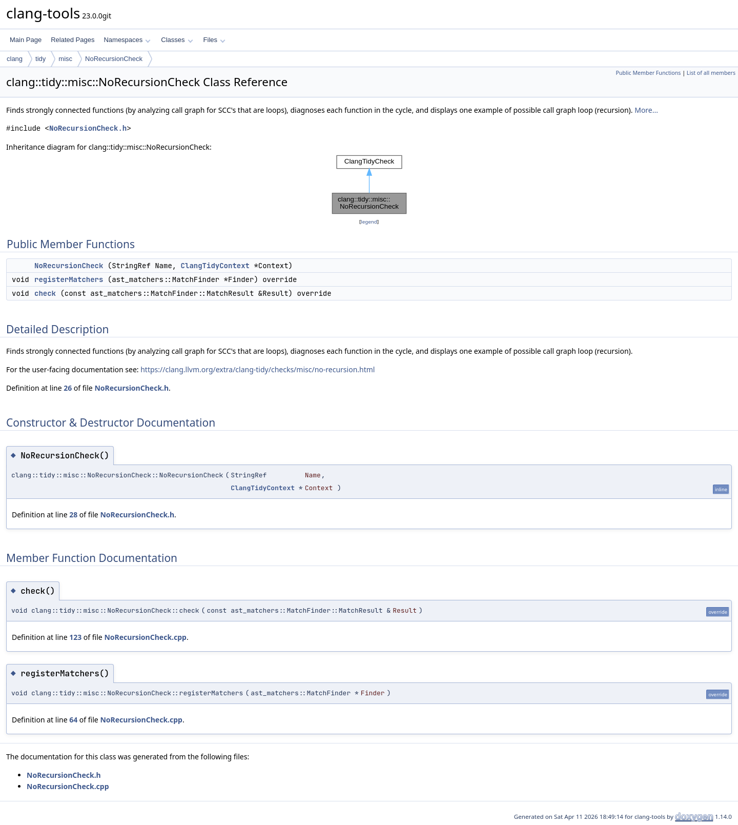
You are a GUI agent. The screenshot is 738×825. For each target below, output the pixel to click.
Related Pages (72, 40)
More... (646, 110)
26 (68, 388)
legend (369, 221)
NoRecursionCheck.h (88, 128)
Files (214, 40)
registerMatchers (68, 279)
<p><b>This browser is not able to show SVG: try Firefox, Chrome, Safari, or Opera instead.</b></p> (369, 184)
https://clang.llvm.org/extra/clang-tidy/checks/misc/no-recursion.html (257, 369)
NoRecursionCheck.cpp (145, 637)
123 (75, 637)
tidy (40, 59)
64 (73, 720)
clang (15, 59)
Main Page (26, 40)
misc (65, 59)
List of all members (711, 72)
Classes (177, 40)
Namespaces (127, 40)
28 (73, 514)
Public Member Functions (648, 72)
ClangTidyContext (215, 265)
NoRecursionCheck (113, 59)
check (45, 293)
